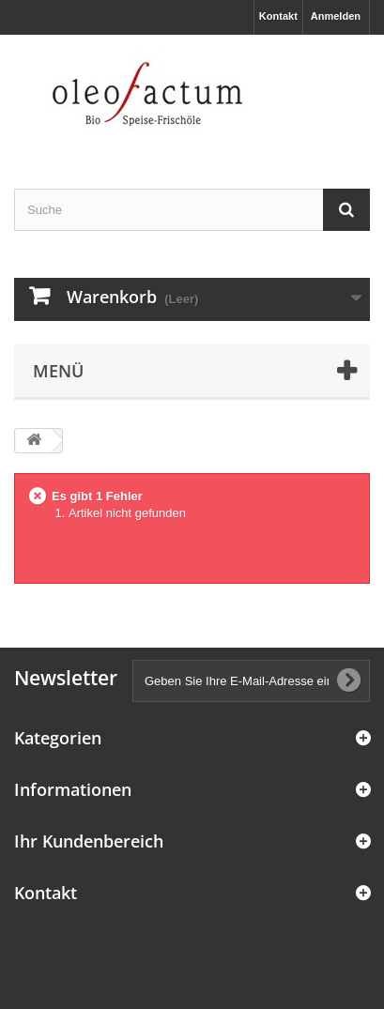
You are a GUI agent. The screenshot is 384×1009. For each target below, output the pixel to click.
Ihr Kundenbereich (88, 841)
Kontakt (278, 16)
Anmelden (336, 16)
